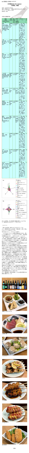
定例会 (9, 1)
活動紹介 (6, 1)
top (2, 1)
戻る (14, 448)
